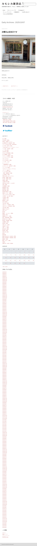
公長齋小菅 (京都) (5, 181)
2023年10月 (4, 315)
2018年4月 (4, 409)
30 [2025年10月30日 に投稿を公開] (19, 263)
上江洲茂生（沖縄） (6, 174)
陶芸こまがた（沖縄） (6, 240)
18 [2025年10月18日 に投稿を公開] (28, 257)
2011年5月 (4, 525)
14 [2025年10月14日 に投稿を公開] (10, 257)
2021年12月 (4, 346)
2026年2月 (4, 274)
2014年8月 (4, 472)
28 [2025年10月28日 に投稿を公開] (10, 263)
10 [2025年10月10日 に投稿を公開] (24, 254)
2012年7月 (4, 508)
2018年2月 (4, 412)
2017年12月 (4, 415)
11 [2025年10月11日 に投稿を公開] (28, 254)
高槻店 (3, 241)
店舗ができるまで (5, 209)
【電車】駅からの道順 (6, 119)
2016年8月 (4, 438)
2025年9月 (4, 282)
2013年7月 (4, 491)
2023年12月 (4, 312)
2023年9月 (4, 316)
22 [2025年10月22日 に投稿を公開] (15, 260)
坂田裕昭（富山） (5, 187)
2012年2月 (4, 515)
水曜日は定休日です (9, 32)
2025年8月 (4, 283)
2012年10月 (4, 504)
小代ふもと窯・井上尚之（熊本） (8, 194)
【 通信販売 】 (17, 12)
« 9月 (3, 266)
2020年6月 (4, 372)
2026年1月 (4, 276)
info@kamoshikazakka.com (7, 106)
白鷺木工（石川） (5, 226)
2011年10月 (4, 521)
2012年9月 (4, 505)
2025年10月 (4, 280)
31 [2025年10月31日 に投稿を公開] (24, 263)
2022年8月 (4, 335)
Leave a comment (22, 89)
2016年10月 (4, 435)
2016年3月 (4, 445)
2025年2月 (4, 292)
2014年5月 (4, 477)
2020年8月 (4, 369)
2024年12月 (4, 295)
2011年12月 (4, 518)
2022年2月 (4, 343)
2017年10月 (4, 418)
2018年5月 (4, 408)
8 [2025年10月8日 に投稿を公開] (15, 254)
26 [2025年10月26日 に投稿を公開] (33, 260)
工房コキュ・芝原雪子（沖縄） (8, 204)
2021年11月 (4, 348)
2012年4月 (4, 513)
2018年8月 (4, 404)
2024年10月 (4, 297)
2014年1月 (4, 482)
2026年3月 (4, 273)
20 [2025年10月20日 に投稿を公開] (5, 260)
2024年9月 (4, 299)
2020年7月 (4, 371)
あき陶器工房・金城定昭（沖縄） (8, 143)
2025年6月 (4, 286)
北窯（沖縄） (5, 184)
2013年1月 (4, 500)
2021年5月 (4, 356)
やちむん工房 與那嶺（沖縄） (8, 153)
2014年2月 (4, 481)
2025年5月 (4, 287)
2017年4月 (4, 426)
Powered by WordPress (6, 544)
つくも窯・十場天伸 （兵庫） (8, 148)
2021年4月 (4, 358)
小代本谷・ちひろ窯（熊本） (8, 196)
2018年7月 (4, 405)
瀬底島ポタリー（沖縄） (7, 216)
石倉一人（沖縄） (5, 227)
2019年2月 (4, 395)
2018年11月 (4, 399)
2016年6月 (4, 441)
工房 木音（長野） (6, 203)
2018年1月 (4, 414)
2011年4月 (4, 527)
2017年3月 (4, 428)
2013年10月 (4, 487)
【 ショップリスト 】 (7, 12)
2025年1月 (4, 293)
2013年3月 (4, 497)
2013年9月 (4, 488)
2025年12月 (4, 277)
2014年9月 (4, 471)
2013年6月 (4, 492)
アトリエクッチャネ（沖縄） (8, 157)
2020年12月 (4, 363)
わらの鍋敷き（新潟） (6, 154)
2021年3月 (4, 359)
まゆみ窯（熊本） (5, 151)
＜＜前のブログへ (5, 86)
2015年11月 (4, 451)
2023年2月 (4, 326)
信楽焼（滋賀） (5, 180)
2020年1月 (4, 379)
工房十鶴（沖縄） (5, 207)
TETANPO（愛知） (6, 140)
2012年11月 (4, 502)
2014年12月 (4, 467)
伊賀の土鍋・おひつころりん (8, 176)
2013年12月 (4, 484)
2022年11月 (4, 330)
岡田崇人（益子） (5, 200)
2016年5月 (4, 442)
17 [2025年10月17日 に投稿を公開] (24, 257)
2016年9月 (4, 437)
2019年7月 (4, 388)
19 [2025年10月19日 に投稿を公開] (33, 257)
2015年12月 (4, 449)
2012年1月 (4, 517)
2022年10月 (4, 332)
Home (4, 10)
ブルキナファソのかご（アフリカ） (9, 168)
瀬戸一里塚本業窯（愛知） (7, 217)
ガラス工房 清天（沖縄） (7, 160)
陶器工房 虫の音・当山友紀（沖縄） (9, 236)
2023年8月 (4, 317)
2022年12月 (4, 329)
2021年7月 (4, 353)
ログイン (4, 532)
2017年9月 (4, 419)
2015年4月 (4, 461)
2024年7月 (4, 302)
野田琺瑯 (4, 234)
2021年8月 (4, 352)
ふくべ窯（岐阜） (5, 150)
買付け (3, 233)
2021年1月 (4, 362)
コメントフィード (5, 535)
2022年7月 (4, 336)
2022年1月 (4, 345)
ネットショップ (5, 163)
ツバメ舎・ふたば (5, 161)
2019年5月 (4, 391)
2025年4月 (4, 289)
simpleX (12, 544)
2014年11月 (4, 468)
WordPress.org (5, 537)
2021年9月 (4, 350)
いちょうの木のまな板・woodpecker (9, 144)
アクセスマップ (5, 112)
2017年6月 (4, 424)
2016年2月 (4, 447)
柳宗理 (3, 211)
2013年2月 (4, 498)
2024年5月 (4, 305)
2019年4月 (4, 392)
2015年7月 (4, 457)
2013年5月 (4, 494)
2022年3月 (4, 342)
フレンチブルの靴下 (6, 167)
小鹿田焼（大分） (5, 198)
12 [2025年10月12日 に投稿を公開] (33, 254)
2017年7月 (4, 422)
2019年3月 (4, 393)
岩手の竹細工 (5, 201)
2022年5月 (4, 339)
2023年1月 (4, 328)
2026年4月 (4, 272)
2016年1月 (4, 448)
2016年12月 (4, 432)
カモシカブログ (12, 89)
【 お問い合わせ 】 (26, 12)
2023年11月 (4, 313)
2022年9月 (4, 333)
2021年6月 (4, 355)
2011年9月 (4, 523)
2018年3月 (4, 411)
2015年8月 (4, 455)
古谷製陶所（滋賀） (6, 186)
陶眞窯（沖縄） (5, 239)
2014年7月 (4, 474)
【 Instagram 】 (21, 10)
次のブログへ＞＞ (14, 86)
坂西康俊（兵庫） (5, 188)
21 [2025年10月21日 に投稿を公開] (10, 260)
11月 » (6, 266)
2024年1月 (4, 310)
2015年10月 (4, 452)
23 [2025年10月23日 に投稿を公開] (19, 260)
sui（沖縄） (4, 138)
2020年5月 (4, 373)
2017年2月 (4, 429)
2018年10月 (4, 401)
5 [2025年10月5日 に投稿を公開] (33, 252)
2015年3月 (4, 462)
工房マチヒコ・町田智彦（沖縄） (8, 206)
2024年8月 (4, 300)
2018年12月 (4, 398)
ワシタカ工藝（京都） (6, 171)
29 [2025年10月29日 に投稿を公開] (15, 263)
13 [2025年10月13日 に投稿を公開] (5, 257)
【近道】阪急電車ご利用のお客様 (8, 121)
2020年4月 (4, 375)
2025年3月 (4, 290)
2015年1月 (4, 465)
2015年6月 (4, 458)
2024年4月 (4, 306)
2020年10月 (4, 366)
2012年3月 (4, 514)
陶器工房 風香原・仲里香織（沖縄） (9, 237)
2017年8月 (4, 421)
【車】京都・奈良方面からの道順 (8, 122)
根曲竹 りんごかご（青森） (8, 213)
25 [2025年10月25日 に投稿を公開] (28, 260)
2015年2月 (4, 464)
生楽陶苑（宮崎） (5, 221)
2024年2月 (4, 309)
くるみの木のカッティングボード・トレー (10, 147)
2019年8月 (4, 386)
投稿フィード (5, 534)
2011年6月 (4, 524)
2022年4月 (4, 340)
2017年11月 (4, 416)
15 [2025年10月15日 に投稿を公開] (15, 257)
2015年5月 (4, 459)
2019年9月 (4, 385)
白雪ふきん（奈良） (6, 224)
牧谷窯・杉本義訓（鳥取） (7, 220)
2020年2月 (4, 378)
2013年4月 (4, 495)
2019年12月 (4, 381)
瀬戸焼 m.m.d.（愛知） (6, 219)
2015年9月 (4, 454)
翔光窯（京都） (5, 230)
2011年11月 (4, 520)
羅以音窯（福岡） (5, 229)
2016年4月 (4, 444)
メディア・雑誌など (6, 170)
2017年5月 (4, 425)
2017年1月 (4, 431)
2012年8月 (4, 507)
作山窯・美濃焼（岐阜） (7, 178)
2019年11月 (4, 382)
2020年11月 (4, 365)
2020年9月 (4, 368)
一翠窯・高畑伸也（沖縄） (7, 173)
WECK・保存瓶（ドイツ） (7, 141)
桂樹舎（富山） (5, 214)
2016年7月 (4, 439)
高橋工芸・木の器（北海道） (8, 243)
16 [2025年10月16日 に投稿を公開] (19, 257)
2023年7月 (4, 319)
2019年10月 (4, 383)
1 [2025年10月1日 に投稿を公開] (15, 252)
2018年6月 (4, 406)
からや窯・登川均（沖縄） (7, 145)
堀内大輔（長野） (5, 190)
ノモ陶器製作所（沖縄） (7, 164)
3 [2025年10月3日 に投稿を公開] (24, 252)
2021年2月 (4, 361)
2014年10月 (4, 469)
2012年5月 (4, 511)
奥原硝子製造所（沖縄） (7, 191)
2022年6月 (4, 338)
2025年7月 (4, 285)
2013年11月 (4, 485)
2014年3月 (4, 480)
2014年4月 (4, 478)
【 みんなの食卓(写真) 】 (8, 13)
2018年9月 (4, 402)
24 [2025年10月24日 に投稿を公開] (24, 260)
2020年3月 (4, 376)
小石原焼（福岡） (5, 197)
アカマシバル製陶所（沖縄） (8, 155)
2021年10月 (4, 349)
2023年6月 (4, 320)
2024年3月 (4, 307)
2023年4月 (4, 323)
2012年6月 (4, 510)
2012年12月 (4, 501)
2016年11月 (4, 434)
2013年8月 (4, 490)
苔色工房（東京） (5, 231)
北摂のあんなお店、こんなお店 (8, 183)
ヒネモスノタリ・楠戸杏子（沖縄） (9, 165)
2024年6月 (4, 303)
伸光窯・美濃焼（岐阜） (7, 177)
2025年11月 (4, 279)
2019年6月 (4, 389)
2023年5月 (4, 322)
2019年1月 (4, 396)
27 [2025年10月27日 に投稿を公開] (5, 263)
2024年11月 (4, 296)
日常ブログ (4, 210)
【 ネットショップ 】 (11, 10)
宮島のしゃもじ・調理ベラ (7, 193)
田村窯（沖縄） (5, 223)
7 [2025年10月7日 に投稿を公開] (10, 254)
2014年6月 (4, 475)
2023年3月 (4, 325)
